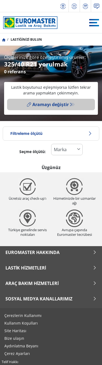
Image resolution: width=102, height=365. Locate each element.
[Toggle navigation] (94, 22)
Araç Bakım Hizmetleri (51, 283)
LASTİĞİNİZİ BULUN (26, 39)
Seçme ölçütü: (32, 151)
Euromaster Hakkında (51, 252)
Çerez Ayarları (17, 353)
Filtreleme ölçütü (51, 133)
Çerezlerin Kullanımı (23, 315)
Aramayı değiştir (48, 104)
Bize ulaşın (14, 338)
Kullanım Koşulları (21, 323)
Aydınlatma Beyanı (21, 345)
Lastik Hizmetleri (51, 268)
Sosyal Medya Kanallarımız (51, 299)
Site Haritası (15, 330)
